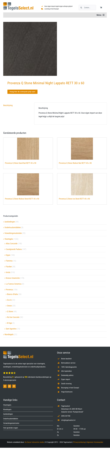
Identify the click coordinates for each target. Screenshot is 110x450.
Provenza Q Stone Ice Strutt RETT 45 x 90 (74, 199)
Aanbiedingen (10, 222)
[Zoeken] (81, 7)
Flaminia (9, 261)
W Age (9, 323)
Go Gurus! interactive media (34, 442)
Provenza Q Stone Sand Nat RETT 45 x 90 (20, 163)
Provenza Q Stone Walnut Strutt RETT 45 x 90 (22, 199)
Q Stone (10, 311)
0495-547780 (65, 416)
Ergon (8, 255)
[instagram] (9, 386)
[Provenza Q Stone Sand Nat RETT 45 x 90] (28, 149)
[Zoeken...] (87, 7)
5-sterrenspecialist (9, 380)
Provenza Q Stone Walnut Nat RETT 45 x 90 (75, 163)
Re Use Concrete (13, 317)
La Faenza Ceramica (13, 284)
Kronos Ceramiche (13, 278)
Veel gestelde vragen (10, 428)
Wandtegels (9, 334)
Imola (8, 272)
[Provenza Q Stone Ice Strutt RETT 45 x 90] (82, 184)
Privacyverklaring (79, 442)
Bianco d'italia (12, 294)
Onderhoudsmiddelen (13, 227)
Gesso (9, 305)
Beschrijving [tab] (8, 105)
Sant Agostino (11, 329)
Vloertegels (9, 239)
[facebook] (5, 386)
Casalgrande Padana (14, 249)
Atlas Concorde (11, 243)
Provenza (9, 289)
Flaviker (9, 266)
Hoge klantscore (67, 392)
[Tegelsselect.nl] (18, 3)
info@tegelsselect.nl (68, 420)
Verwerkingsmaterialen (13, 233)
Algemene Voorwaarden (95, 442)
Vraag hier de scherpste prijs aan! (22, 92)
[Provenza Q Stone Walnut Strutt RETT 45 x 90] (28, 184)
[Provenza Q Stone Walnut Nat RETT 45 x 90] (82, 149)
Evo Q (9, 300)
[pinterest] (14, 386)
